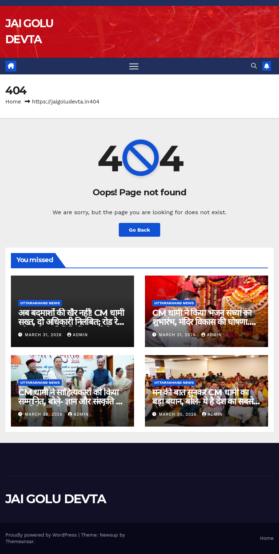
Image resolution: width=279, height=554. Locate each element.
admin (77, 335)
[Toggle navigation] (134, 66)
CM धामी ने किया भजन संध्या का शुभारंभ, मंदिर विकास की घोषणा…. (204, 317)
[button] (254, 65)
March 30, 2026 (44, 414)
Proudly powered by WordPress (41, 535)
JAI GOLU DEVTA (55, 498)
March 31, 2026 (44, 335)
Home (13, 101)
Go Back (139, 230)
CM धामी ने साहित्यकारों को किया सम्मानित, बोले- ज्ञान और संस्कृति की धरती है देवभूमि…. (71, 401)
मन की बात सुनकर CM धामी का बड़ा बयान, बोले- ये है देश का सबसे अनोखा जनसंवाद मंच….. (202, 401)
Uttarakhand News (40, 303)
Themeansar (19, 541)
